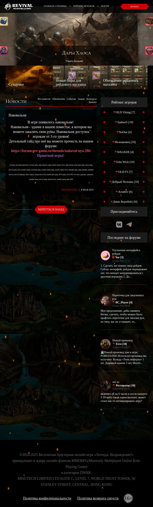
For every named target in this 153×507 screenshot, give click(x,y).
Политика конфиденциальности (47, 498)
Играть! (134, 6)
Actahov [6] (124, 191)
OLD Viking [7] (124, 112)
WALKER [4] (124, 152)
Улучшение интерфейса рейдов (126, 252)
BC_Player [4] (122, 302)
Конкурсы (91, 99)
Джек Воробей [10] (124, 201)
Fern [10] (120, 343)
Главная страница (55, 6)
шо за (116, 381)
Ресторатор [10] (124, 385)
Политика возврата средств (98, 498)
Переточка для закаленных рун (128, 297)
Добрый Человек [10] (124, 181)
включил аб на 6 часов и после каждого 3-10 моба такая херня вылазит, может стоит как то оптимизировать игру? (124, 397)
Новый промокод (123, 340)
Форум (105, 6)
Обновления (58, 99)
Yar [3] (118, 257)
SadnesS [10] (124, 122)
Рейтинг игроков (83, 6)
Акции (81, 99)
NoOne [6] (124, 132)
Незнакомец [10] (124, 142)
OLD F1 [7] (124, 171)
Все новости (44, 99)
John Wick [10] (124, 162)
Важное (93, 102)
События (71, 99)
